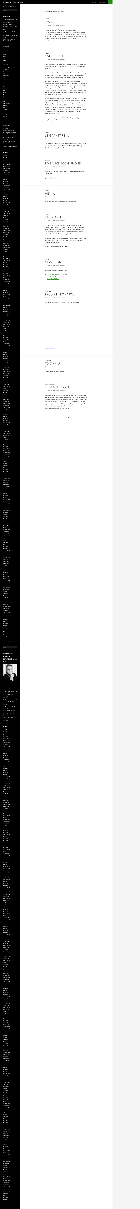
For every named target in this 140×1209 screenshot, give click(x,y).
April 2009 (5, 469)
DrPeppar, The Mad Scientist (13, 2)
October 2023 (6, 211)
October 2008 (6, 482)
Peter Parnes (101, 2)
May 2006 (5, 544)
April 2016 (5, 335)
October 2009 (6, 456)
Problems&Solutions (7, 103)
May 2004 (5, 595)
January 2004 (6, 604)
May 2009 (5, 467)
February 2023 (6, 224)
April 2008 (5, 495)
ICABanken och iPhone (63, 163)
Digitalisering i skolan (7, 67)
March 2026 (5, 162)
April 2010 (5, 444)
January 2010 (6, 450)
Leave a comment (60, 25)
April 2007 (5, 521)
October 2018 (6, 283)
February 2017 (6, 313)
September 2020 (6, 260)
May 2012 (5, 392)
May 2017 (5, 307)
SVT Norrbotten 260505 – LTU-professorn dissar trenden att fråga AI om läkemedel (10, 35)
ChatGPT (5, 56)
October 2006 (6, 533)
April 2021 (5, 256)
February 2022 (6, 241)
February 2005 (6, 576)
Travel (47, 53)
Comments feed (6, 639)
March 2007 (5, 523)
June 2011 (5, 414)
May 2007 (5, 518)
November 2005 (6, 557)
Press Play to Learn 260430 (9, 31)
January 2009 (6, 476)
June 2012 (5, 390)
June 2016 (5, 330)
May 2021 (5, 254)
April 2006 (5, 546)
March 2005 (5, 574)
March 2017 (5, 311)
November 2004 (6, 582)
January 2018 (6, 296)
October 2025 (6, 170)
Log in (4, 634)
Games (4, 77)
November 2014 (6, 365)
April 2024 (5, 198)
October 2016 (6, 322)
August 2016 (6, 326)
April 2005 (5, 572)
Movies (47, 18)
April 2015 (5, 356)
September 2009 (6, 459)
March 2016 (5, 337)
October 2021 (6, 249)
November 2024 (6, 185)
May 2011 (5, 416)
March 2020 (5, 266)
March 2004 (5, 600)
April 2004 (5, 597)
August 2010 (6, 435)
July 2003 (5, 617)
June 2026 (5, 155)
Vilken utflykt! (57, 387)
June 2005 (5, 568)
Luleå (4, 88)
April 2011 (5, 418)
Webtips (47, 160)
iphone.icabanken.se (51, 178)
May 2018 (5, 290)
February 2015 (6, 360)
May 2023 (5, 217)
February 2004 (6, 602)
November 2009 (6, 454)
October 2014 (6, 367)
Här (51, 38)
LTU (4, 86)
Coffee (4, 60)
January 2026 (6, 166)
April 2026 (5, 160)
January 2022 (6, 243)
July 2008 (5, 489)
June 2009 (5, 465)
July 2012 (5, 388)
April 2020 (5, 264)
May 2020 (5, 262)
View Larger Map (49, 348)
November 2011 (6, 403)
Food (4, 73)
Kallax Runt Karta (59, 294)
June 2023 (5, 215)
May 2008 (5, 493)
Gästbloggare (6, 79)
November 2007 (6, 506)
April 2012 (5, 395)
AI (3, 50)
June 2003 (5, 619)
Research (5, 105)
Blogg (94, 2)
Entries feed (5, 636)
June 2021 (5, 251)
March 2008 (5, 497)
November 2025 (6, 168)
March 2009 (5, 471)
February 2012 (6, 397)
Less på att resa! (57, 135)
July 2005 (5, 565)
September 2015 (6, 350)
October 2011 (6, 405)
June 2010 (5, 439)
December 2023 (6, 207)
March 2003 (5, 625)
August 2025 (6, 175)
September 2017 (6, 305)
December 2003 (6, 606)
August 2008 (6, 486)
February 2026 (6, 164)
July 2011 (5, 412)
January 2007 (6, 527)
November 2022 (6, 230)
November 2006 (6, 531)
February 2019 (6, 275)
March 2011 (5, 420)
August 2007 (6, 512)
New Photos (54, 262)
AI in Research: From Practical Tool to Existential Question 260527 (10, 28)
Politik (4, 99)
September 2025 (6, 172)
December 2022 (6, 228)
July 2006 (5, 540)
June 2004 (5, 593)
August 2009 (6, 461)
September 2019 (6, 271)
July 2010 (5, 437)
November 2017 (6, 301)
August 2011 (6, 409)
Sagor (4, 107)
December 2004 (6, 580)
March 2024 (5, 200)
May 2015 (5, 354)
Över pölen (54, 56)
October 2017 (6, 303)
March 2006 (5, 548)
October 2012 (6, 384)
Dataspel (5, 62)
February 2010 (6, 448)
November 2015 (6, 345)
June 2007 (5, 516)
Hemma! (51, 193)
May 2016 (5, 333)
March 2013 (5, 377)
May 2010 (5, 442)
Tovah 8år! (53, 363)
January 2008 (6, 501)
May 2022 (5, 236)
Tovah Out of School (53, 279)
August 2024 (6, 192)
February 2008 (6, 499)
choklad (4, 58)
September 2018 (6, 286)
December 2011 (6, 401)
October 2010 (6, 431)
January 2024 (6, 204)
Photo (47, 259)
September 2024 (6, 189)
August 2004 (6, 589)
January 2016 (6, 341)
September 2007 (6, 510)
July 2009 (5, 463)
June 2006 (5, 542)
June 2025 (5, 177)
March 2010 (5, 446)
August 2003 (6, 615)
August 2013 (6, 373)
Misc (4, 90)
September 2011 (6, 407)
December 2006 (6, 529)
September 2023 (6, 213)
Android (5, 52)
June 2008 (5, 491)
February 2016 (6, 339)
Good (4, 82)
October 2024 (6, 187)
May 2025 (5, 179)
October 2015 (6, 348)
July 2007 (5, 514)
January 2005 (6, 578)
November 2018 (6, 281)
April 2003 (5, 623)
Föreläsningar (6, 75)
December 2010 (6, 427)
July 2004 (5, 591)
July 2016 (5, 328)
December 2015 (6, 343)
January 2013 (6, 380)
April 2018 (5, 292)
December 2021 (6, 245)
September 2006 (6, 536)
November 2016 (6, 320)
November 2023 (6, 209)
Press (4, 101)
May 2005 (5, 570)
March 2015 (5, 358)
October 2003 (6, 610)
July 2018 (5, 288)
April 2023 (5, 219)
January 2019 (6, 277)
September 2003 (6, 612)
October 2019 (6, 268)
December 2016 (6, 318)
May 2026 (5, 157)
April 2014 (5, 369)
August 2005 (6, 563)
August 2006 (6, 538)
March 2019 (5, 273)
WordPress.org (6, 641)
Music (4, 94)
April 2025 (5, 181)
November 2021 (6, 247)
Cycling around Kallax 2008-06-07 (57, 274)
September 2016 (6, 324)
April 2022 (5, 239)
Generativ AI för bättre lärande (10, 146)
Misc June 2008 (51, 277)
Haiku (4, 84)
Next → (70, 417)
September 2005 (6, 561)
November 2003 (6, 608)
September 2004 (6, 587)
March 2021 (5, 258)
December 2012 (6, 382)
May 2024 (5, 196)
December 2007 (6, 503)
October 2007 (6, 508)
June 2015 (5, 352)
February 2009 (6, 474)
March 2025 (5, 183)
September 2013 (6, 371)
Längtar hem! (55, 217)
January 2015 (6, 362)
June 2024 (5, 194)
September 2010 (6, 433)
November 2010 (6, 429)
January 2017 (6, 315)
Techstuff (5, 109)
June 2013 (5, 375)
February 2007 (6, 525)
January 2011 (6, 424)
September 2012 (6, 386)
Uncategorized (49, 384)
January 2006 (6, 553)
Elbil (4, 71)
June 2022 (5, 234)
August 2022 (6, 232)
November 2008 (6, 480)
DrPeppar (48, 291)
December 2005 (6, 555)
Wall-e (50, 22)
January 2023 (6, 226)
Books (4, 54)
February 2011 (6, 422)
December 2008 (6, 478)
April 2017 (5, 309)
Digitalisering (6, 65)
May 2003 (5, 621)
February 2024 (6, 202)
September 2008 (6, 484)
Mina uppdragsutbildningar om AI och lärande (9, 127)
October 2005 (6, 559)
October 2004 (6, 585)
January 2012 (6, 399)
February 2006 (6, 550)
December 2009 (6, 452)
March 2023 (5, 222)
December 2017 (6, 298)
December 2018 (6, 279)
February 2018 (6, 294)
